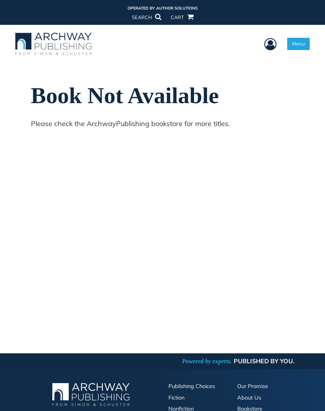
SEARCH (146, 17)
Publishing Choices (191, 386)
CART (182, 17)
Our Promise (252, 386)
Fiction (176, 397)
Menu (298, 43)
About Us (249, 397)
